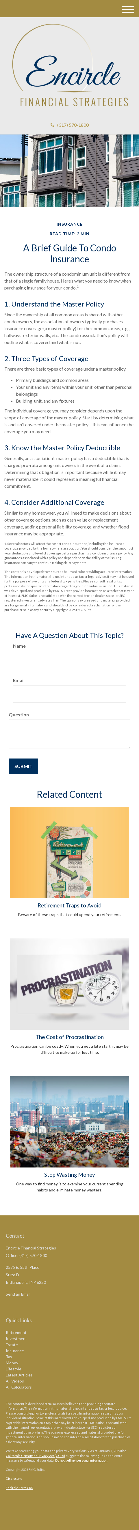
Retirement (16, 1332)
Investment (16, 1338)
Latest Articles (19, 1374)
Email (19, 680)
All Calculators (19, 1387)
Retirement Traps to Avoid (69, 905)
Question (19, 714)
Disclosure (14, 1478)
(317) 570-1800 (70, 125)
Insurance (15, 1350)
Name (19, 646)
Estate (12, 1344)
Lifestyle (13, 1368)
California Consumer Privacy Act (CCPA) (35, 1456)
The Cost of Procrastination (70, 1037)
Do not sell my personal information (81, 1460)
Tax (9, 1356)
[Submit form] (23, 766)
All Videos (15, 1380)
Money (12, 1362)
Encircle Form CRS (19, 1488)
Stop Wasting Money (69, 1175)
